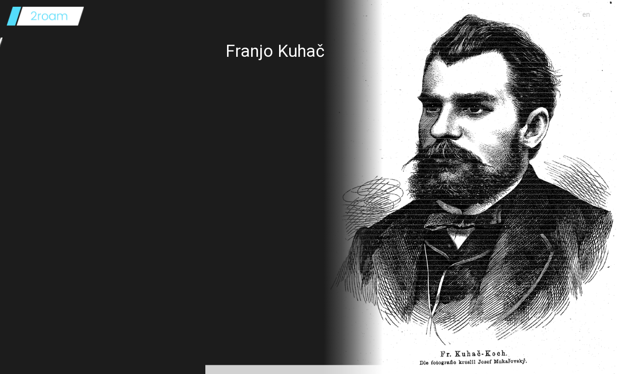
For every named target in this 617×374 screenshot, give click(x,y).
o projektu (561, 14)
